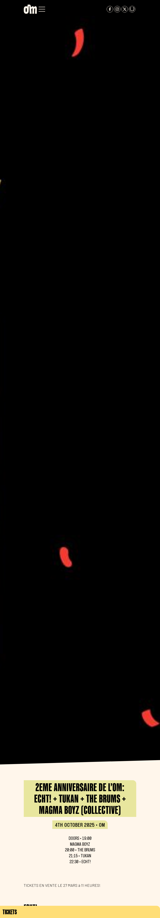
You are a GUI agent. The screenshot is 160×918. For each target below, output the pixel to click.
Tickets (10, 912)
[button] (42, 9)
